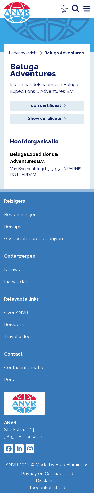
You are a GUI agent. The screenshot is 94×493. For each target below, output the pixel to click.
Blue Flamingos (72, 464)
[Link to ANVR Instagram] (30, 448)
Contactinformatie (23, 367)
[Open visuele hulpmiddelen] (64, 9)
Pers (9, 379)
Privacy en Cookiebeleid (47, 473)
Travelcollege (18, 336)
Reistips (12, 226)
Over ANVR (16, 312)
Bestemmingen (20, 214)
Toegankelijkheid (47, 487)
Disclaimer (47, 480)
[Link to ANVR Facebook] (8, 448)
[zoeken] (77, 9)
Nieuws (12, 269)
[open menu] (86, 9)
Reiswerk (14, 324)
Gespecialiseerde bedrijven (33, 238)
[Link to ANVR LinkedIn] (19, 448)
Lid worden (16, 281)
